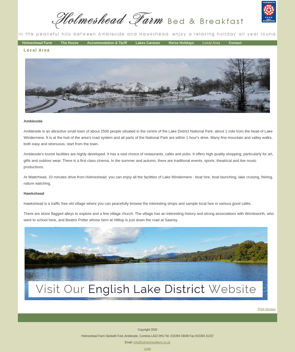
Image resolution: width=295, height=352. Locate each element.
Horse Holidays (181, 43)
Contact (235, 43)
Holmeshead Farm (37, 43)
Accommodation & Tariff (107, 43)
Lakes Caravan (148, 43)
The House (69, 43)
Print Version (267, 309)
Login (147, 348)
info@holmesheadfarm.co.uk (152, 342)
